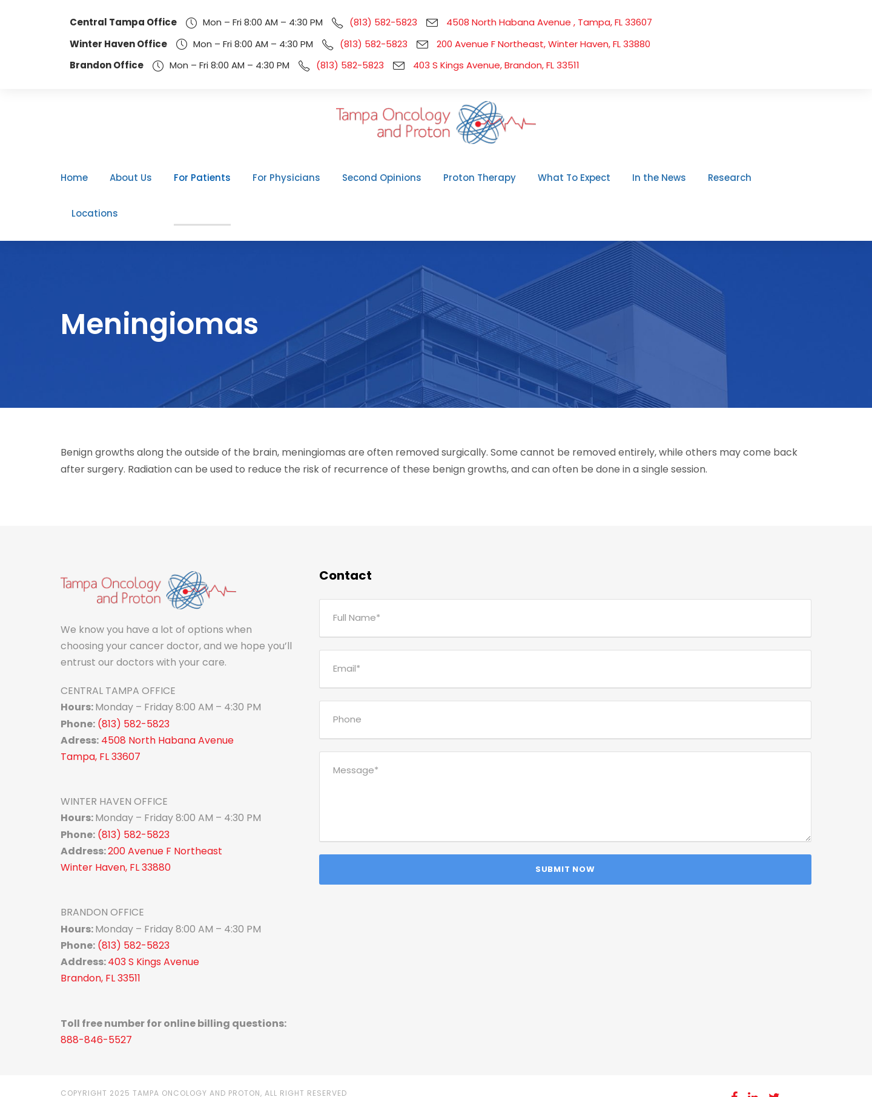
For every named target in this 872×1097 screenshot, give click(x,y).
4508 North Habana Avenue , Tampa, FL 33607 (517, 22)
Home (105, 177)
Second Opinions (384, 177)
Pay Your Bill (771, 1078)
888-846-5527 (91, 1004)
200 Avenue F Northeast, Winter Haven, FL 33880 (518, 44)
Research (699, 177)
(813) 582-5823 (362, 22)
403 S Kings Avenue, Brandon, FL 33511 (479, 65)
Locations (760, 177)
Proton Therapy (472, 177)
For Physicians (298, 177)
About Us (157, 177)
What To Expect (557, 177)
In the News (634, 177)
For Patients (221, 177)
